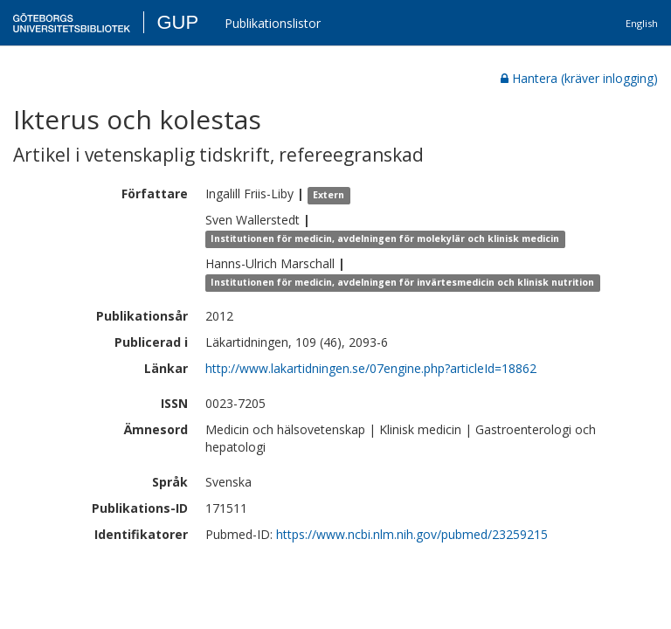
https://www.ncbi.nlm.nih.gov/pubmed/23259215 (412, 534)
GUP (177, 22)
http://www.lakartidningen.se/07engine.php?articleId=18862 (370, 368)
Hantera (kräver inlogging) (579, 78)
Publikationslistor (273, 23)
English (642, 23)
